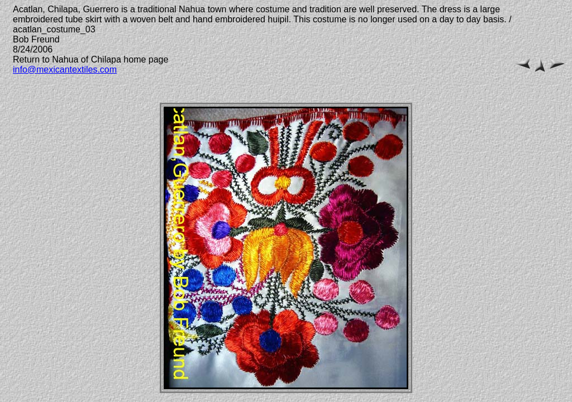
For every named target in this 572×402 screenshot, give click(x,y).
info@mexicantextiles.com (65, 69)
